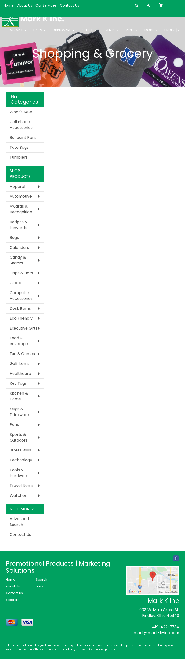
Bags (39, 33)
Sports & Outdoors (18, 437)
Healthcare (20, 373)
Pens (131, 33)
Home (9, 5)
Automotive (21, 196)
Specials (12, 600)
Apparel (18, 33)
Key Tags (18, 383)
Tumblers (19, 157)
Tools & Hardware (19, 472)
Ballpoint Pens (23, 137)
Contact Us (69, 5)
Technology (21, 460)
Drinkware (63, 33)
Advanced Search (19, 521)
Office (89, 33)
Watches (18, 495)
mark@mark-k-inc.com (156, 633)
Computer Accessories (21, 295)
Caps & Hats (21, 273)
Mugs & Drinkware (19, 411)
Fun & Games (22, 353)
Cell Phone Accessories (21, 124)
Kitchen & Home (19, 396)
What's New (21, 112)
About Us (24, 5)
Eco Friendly (21, 318)
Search (41, 579)
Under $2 (171, 33)
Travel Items (21, 485)
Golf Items (19, 363)
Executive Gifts (24, 328)
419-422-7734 (165, 627)
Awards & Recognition (21, 209)
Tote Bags (19, 147)
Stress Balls (20, 450)
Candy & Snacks (18, 260)
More (150, 33)
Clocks (16, 283)
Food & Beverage (19, 341)
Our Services (46, 5)
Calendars (19, 247)
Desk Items (20, 308)
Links (39, 586)
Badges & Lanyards (18, 224)
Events (111, 33)
